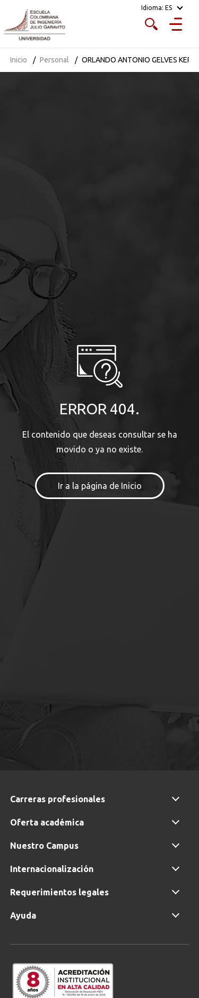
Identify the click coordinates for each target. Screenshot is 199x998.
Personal (54, 60)
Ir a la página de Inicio (100, 486)
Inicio (18, 60)
